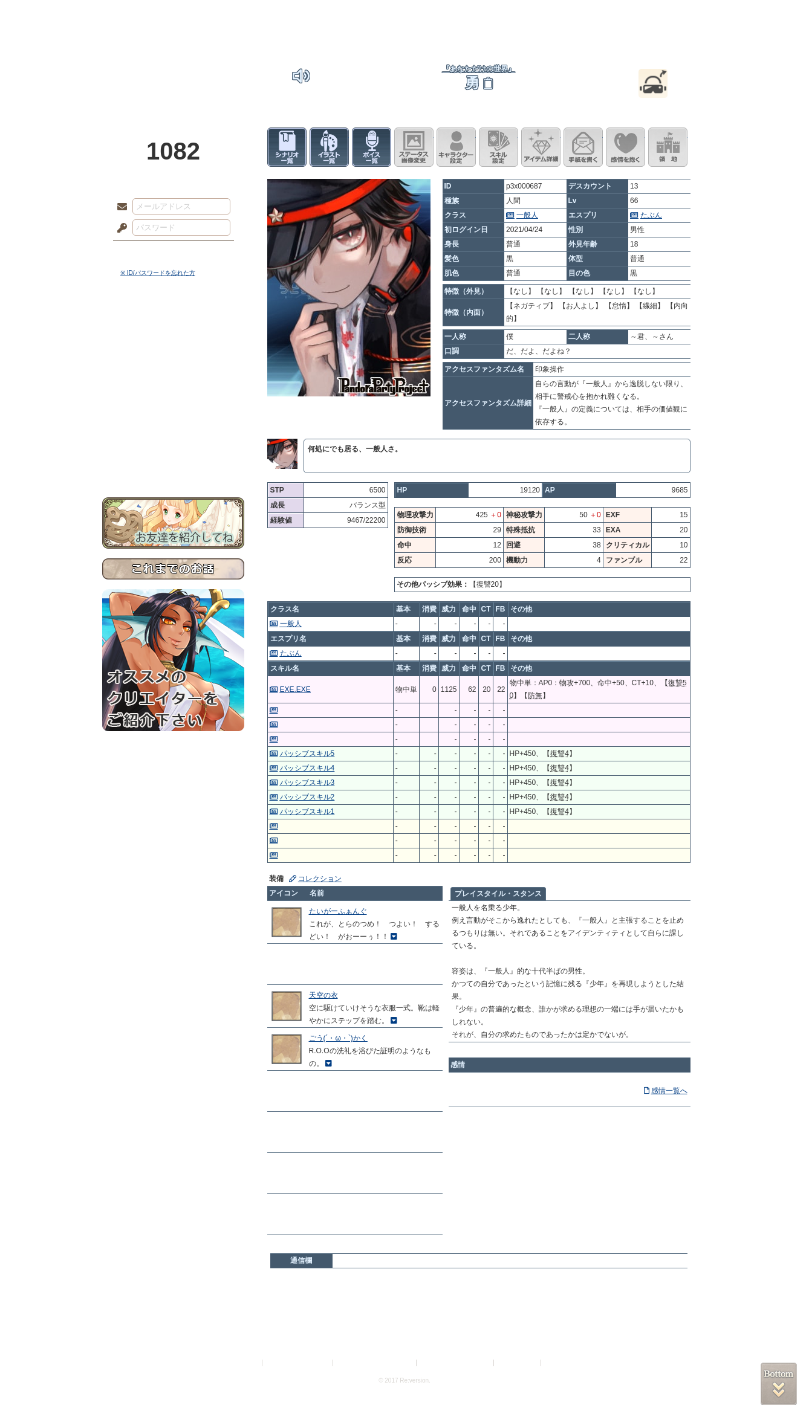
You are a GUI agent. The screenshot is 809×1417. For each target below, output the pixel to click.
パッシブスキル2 (307, 797)
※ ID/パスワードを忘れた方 (157, 273)
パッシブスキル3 (307, 782)
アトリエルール (173, 405)
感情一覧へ (669, 1090)
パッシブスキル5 (307, 753)
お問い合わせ (173, 459)
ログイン (144, 253)
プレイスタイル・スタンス (498, 893)
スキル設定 (498, 147)
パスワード (119, 228)
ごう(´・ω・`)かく (338, 1038)
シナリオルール (173, 390)
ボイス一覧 (371, 147)
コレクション (320, 878)
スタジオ (490, 15)
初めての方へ (173, 438)
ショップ (576, 15)
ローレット (319, 15)
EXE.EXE (295, 689)
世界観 (173, 329)
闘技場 (663, 15)
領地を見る (667, 147)
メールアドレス (119, 207)
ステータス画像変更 (414, 147)
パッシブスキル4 (307, 768)
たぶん (651, 215)
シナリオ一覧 (287, 147)
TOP (146, 15)
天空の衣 (323, 995)
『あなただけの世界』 (479, 69)
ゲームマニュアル (173, 371)
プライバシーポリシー (298, 1363)
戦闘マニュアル (173, 420)
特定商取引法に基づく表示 (375, 1363)
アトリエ (404, 15)
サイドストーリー (173, 350)
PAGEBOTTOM (779, 1384)
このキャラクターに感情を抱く (625, 147)
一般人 (527, 215)
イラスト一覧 (329, 147)
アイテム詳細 (540, 147)
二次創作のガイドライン (456, 1363)
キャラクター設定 (456, 147)
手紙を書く (583, 147)
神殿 (233, 15)
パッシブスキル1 (307, 811)
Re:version (561, 1363)
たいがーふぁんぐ (338, 911)
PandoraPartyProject (173, 66)
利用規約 (245, 1363)
